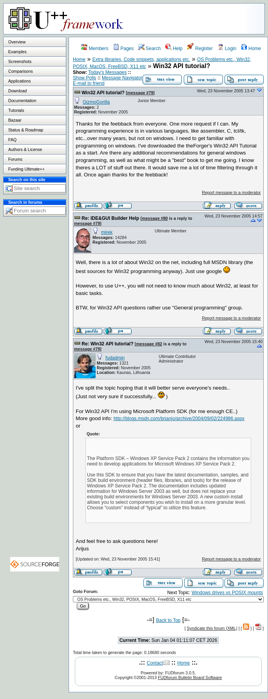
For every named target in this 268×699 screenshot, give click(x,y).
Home (251, 48)
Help (174, 48)
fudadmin (115, 358)
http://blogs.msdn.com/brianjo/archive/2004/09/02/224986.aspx (179, 418)
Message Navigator (122, 78)
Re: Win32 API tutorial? (107, 344)
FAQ (12, 139)
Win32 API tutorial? (102, 92)
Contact (155, 663)
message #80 (155, 218)
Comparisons (20, 71)
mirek (106, 232)
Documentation (22, 100)
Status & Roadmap (25, 130)
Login (227, 48)
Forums (15, 159)
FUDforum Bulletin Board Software (190, 677)
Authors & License (25, 149)
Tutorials (16, 110)
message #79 (140, 92)
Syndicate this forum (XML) (212, 628)
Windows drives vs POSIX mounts (227, 592)
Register (200, 48)
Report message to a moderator (231, 192)
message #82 (149, 343)
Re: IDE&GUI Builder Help (110, 218)
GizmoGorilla (96, 102)
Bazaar (15, 120)
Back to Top (168, 620)
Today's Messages (107, 72)
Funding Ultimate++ (26, 169)
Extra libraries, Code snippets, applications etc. (141, 59)
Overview (16, 42)
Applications (19, 81)
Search (149, 48)
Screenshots (19, 61)
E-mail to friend (89, 83)
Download (17, 90)
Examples (17, 51)
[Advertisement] (35, 362)
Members (94, 48)
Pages (123, 48)
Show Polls (84, 78)
